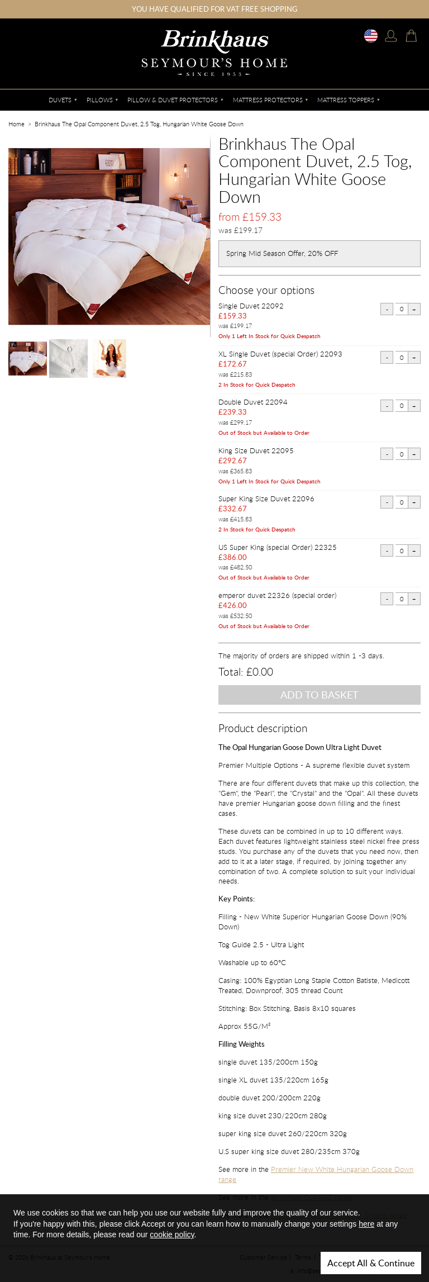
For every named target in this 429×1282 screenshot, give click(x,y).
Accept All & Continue (370, 1263)
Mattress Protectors (268, 100)
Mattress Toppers (345, 100)
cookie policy (172, 1234)
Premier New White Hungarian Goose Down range (315, 1174)
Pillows (100, 100)
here (366, 1223)
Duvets (60, 100)
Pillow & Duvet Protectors (172, 100)
